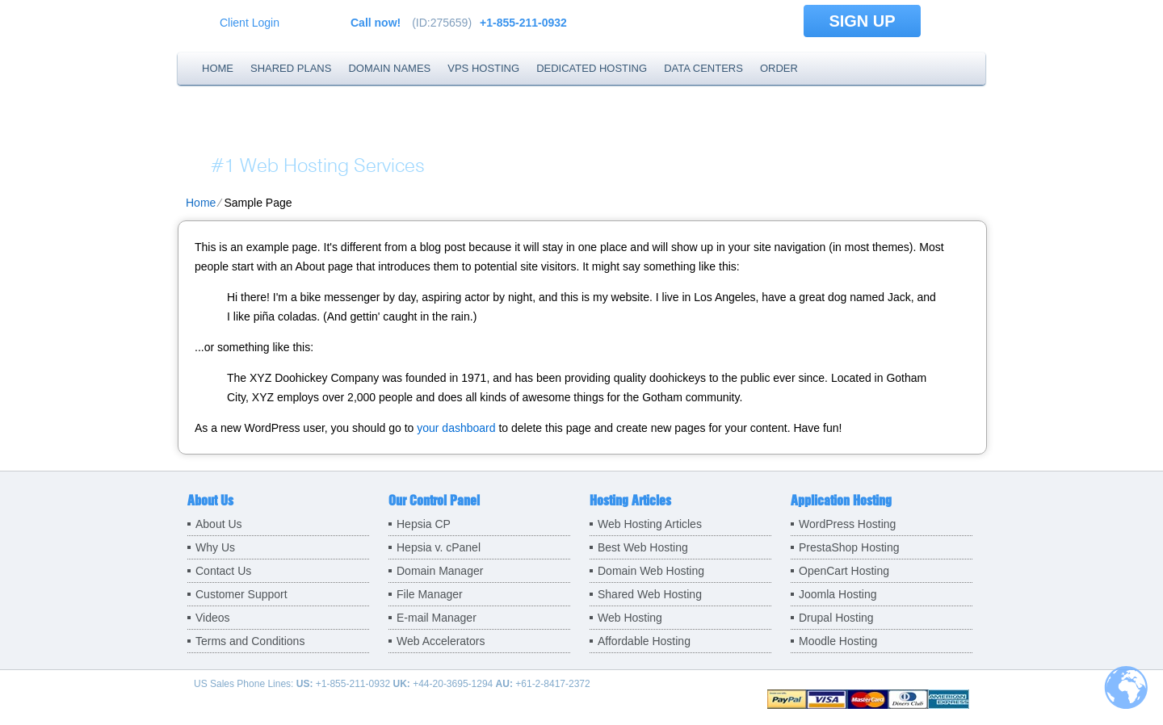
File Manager (430, 594)
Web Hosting (630, 617)
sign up (862, 21)
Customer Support (241, 594)
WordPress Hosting (847, 524)
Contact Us (223, 570)
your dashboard (456, 427)
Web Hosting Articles (650, 524)
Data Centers (703, 68)
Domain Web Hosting (651, 570)
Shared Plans (290, 68)
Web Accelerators (441, 641)
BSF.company (320, 133)
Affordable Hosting (644, 641)
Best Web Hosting (643, 547)
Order (779, 68)
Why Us (215, 547)
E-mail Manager (437, 617)
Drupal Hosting (836, 617)
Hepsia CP (424, 524)
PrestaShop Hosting (849, 547)
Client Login (249, 22)
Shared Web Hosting (650, 594)
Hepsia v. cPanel (439, 547)
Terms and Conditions (249, 641)
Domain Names (389, 68)
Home (217, 68)
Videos (212, 617)
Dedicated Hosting (591, 68)
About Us (218, 524)
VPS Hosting (483, 68)
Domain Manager (440, 570)
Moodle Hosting (838, 641)
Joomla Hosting (838, 594)
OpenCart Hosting (844, 570)
